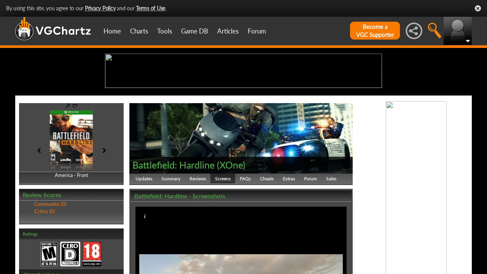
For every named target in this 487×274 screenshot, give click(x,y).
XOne (231, 223)
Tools (164, 31)
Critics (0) (44, 270)
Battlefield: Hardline (173, 223)
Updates (143, 238)
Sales (331, 238)
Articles (228, 31)
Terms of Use (150, 8)
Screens (223, 238)
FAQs (245, 238)
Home (112, 31)
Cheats (267, 238)
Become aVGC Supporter (375, 30)
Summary (170, 238)
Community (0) (50, 263)
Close (478, 8)
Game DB (194, 31)
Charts (139, 31)
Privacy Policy (100, 8)
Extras (289, 238)
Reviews (197, 238)
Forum (257, 31)
